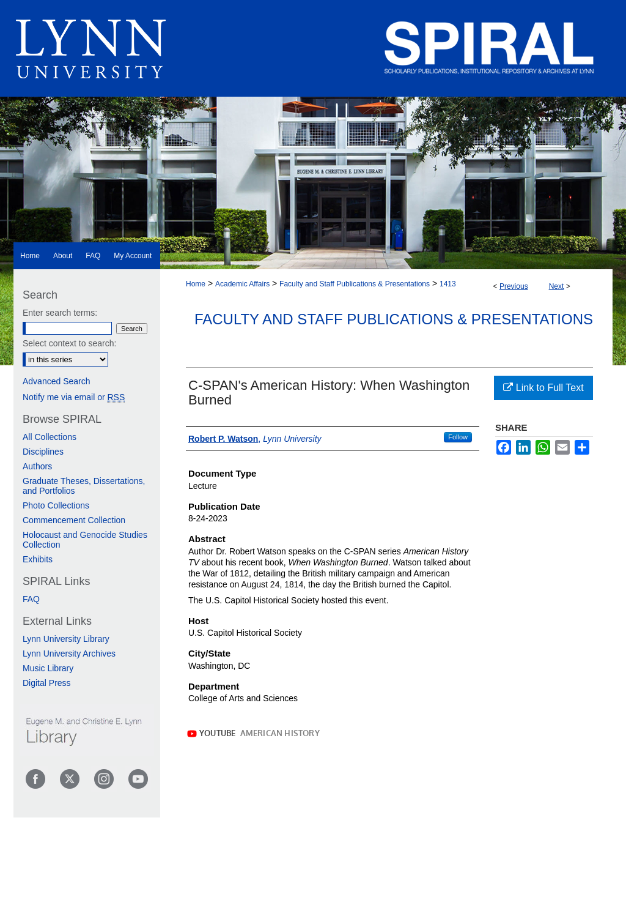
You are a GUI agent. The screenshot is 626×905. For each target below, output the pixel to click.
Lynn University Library (66, 639)
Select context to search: (69, 343)
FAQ (31, 599)
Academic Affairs (242, 284)
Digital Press (47, 683)
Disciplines (43, 451)
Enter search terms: (60, 313)
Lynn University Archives (69, 653)
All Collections (49, 437)
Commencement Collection (74, 520)
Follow (458, 437)
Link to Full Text (543, 387)
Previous (513, 286)
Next (556, 286)
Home (195, 284)
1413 (448, 284)
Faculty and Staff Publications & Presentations (354, 284)
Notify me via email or (74, 397)
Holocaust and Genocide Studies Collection (85, 539)
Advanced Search (56, 381)
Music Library (48, 668)
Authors (37, 466)
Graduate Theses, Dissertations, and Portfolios (84, 486)
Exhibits (38, 559)
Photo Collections (56, 505)
